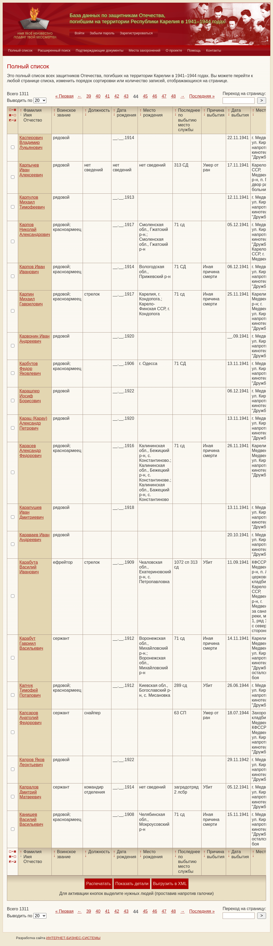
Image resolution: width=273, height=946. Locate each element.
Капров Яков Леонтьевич (32, 762)
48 (173, 96)
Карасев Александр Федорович (30, 450)
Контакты (213, 50)
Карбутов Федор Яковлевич (30, 368)
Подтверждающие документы (99, 50)
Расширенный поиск (54, 50)
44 (135, 96)
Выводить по (20, 100)
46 (154, 96)
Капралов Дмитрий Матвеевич (30, 792)
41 (107, 96)
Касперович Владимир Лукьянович (31, 142)
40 (98, 96)
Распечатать (98, 883)
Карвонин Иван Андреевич (34, 338)
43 (126, 96)
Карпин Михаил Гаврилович (31, 299)
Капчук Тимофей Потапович (30, 690)
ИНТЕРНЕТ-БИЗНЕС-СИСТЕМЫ (73, 938)
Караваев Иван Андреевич (34, 537)
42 (116, 96)
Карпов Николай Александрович (34, 229)
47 (164, 96)
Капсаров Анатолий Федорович (30, 718)
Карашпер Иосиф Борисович (30, 396)
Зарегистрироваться (136, 33)
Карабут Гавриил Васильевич (31, 643)
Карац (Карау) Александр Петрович (33, 423)
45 (145, 96)
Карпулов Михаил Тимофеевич (32, 202)
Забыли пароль (102, 33)
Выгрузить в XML (170, 883)
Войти (79, 33)
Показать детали (131, 883)
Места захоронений (144, 50)
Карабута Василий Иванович (29, 567)
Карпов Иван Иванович (32, 269)
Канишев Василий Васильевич (31, 819)
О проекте (174, 50)
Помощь (194, 50)
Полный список (20, 50)
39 (88, 96)
